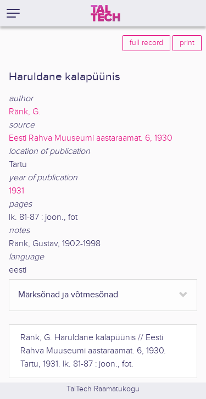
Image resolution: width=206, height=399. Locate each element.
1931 (16, 191)
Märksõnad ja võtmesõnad (68, 295)
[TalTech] (105, 13)
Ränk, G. (25, 112)
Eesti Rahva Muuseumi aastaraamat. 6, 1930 (90, 138)
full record (146, 42)
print (187, 42)
